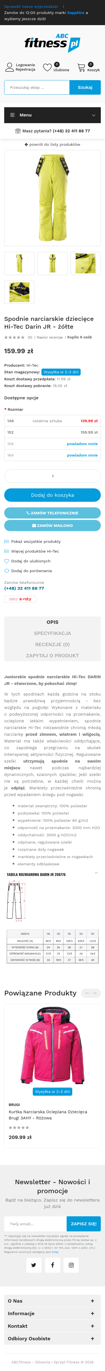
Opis (52, 622)
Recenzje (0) (52, 644)
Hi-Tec (32, 365)
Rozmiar (15, 409)
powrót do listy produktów (52, 144)
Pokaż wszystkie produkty (36, 541)
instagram (71, 1265)
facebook (52, 1265)
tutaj (55, 1251)
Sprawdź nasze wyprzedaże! (31, 6)
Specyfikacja (52, 633)
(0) (30, 337)
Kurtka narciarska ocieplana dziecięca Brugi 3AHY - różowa (48, 1115)
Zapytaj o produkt (52, 655)
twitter (33, 1265)
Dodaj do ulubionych (30, 561)
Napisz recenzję (50, 337)
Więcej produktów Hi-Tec (35, 551)
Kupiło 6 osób (79, 337)
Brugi (14, 1105)
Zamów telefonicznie (52, 513)
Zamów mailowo (52, 525)
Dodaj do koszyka (52, 495)
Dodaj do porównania (31, 571)
